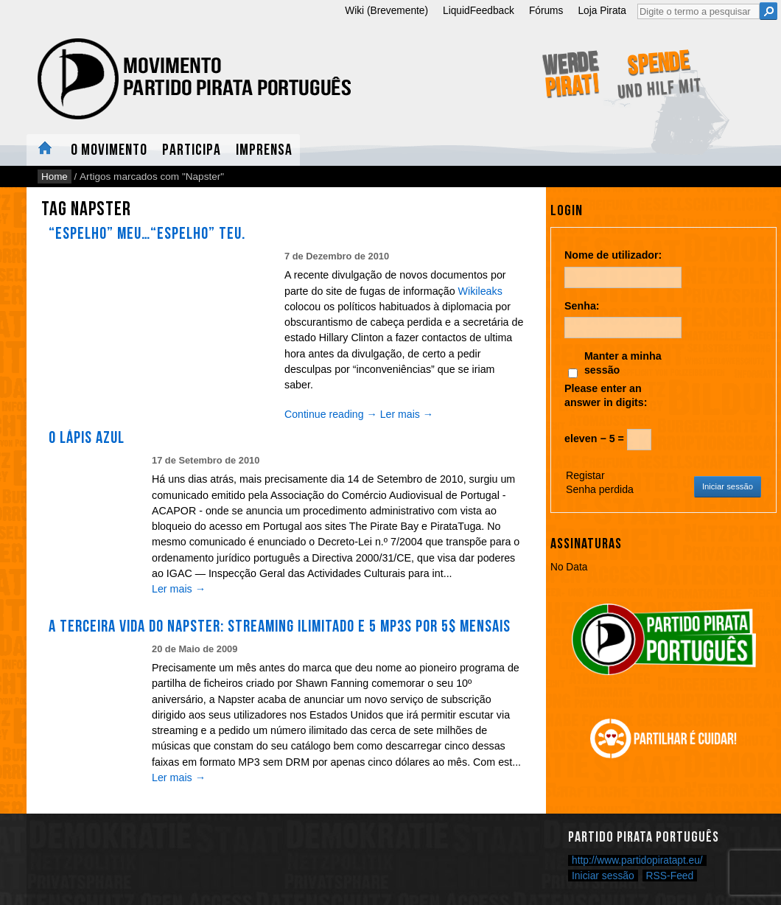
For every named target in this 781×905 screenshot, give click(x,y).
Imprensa (264, 150)
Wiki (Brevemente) (386, 10)
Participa (191, 150)
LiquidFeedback (478, 10)
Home (45, 150)
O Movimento (109, 150)
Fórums (546, 10)
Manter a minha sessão (623, 363)
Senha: (582, 306)
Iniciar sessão (727, 486)
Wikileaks (480, 291)
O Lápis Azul (87, 437)
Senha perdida (600, 489)
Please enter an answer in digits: (606, 395)
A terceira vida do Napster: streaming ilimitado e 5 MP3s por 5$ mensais (280, 626)
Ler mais (406, 414)
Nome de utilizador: (613, 255)
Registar (585, 475)
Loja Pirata (602, 10)
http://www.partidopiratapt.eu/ (637, 860)
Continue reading (330, 414)
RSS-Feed (670, 875)
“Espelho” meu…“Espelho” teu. (147, 233)
